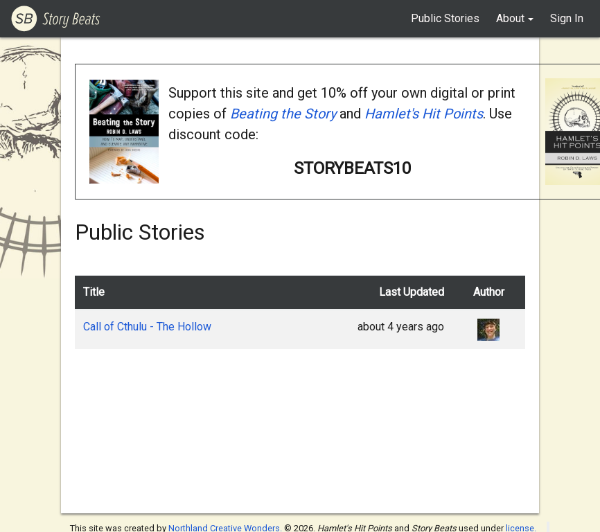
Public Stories (445, 18)
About (510, 18)
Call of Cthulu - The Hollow (147, 326)
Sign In (566, 18)
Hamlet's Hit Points (423, 113)
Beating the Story (283, 113)
